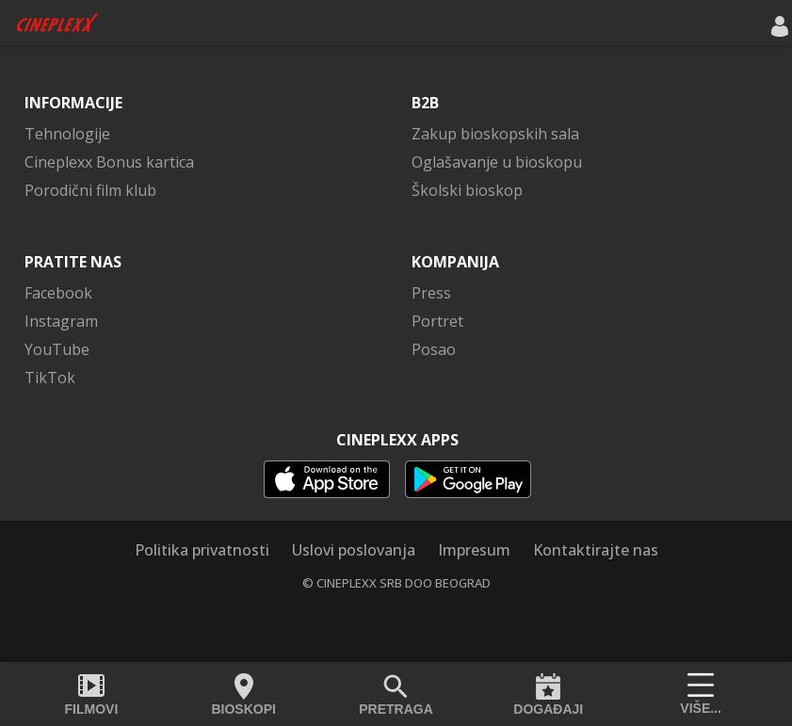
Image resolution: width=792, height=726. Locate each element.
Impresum (474, 550)
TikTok (49, 377)
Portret (437, 321)
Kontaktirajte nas (595, 550)
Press (431, 292)
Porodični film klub (90, 190)
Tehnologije (67, 133)
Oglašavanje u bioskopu (497, 162)
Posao (434, 349)
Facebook (58, 292)
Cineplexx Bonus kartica (109, 162)
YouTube (56, 349)
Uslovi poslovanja (353, 550)
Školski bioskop (467, 190)
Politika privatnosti (202, 550)
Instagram (61, 321)
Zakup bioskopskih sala (495, 133)
